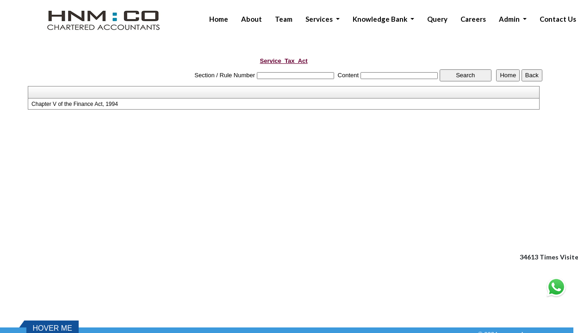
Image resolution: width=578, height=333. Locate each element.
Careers (473, 19)
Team (283, 19)
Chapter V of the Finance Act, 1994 (74, 104)
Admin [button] (510, 19)
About (251, 19)
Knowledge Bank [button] (381, 19)
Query (437, 19)
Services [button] (319, 19)
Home (218, 19)
